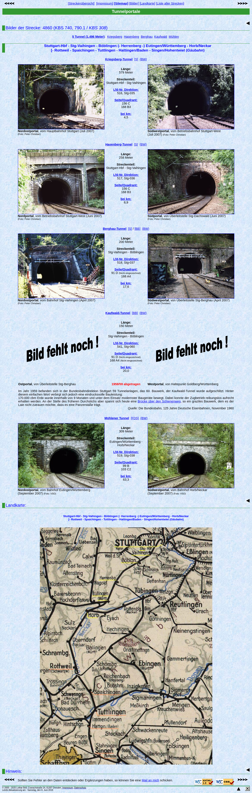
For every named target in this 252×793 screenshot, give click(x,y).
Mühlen (174, 36)
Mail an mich (150, 780)
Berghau (146, 36)
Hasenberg (131, 36)
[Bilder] (134, 3)
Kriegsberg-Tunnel (119, 59)
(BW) (143, 59)
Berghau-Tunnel (114, 228)
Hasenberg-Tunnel (118, 144)
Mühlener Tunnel (117, 418)
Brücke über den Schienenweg (159, 401)
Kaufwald (160, 36)
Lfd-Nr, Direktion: (126, 89)
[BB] (137, 228)
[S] (136, 59)
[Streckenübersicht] (81, 3)
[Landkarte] (147, 3)
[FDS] (135, 418)
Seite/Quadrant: (126, 100)
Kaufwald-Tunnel (117, 313)
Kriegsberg (114, 36)
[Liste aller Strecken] (170, 3)
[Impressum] (104, 3)
